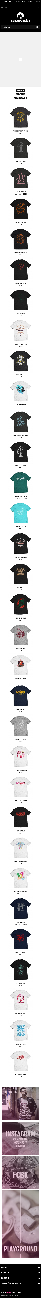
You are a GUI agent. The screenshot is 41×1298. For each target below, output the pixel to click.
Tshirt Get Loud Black (20, 618)
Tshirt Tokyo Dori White (20, 861)
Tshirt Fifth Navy (20, 922)
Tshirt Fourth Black (20, 466)
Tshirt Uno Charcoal (20, 161)
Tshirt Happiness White (20, 344)
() (38, 1)
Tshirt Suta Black (20, 831)
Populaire (20, 90)
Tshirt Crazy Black (20, 983)
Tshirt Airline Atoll (20, 527)
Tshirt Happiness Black (20, 557)
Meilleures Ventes (20, 98)
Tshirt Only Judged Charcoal (20, 435)
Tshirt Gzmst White (20, 1074)
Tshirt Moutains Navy (20, 953)
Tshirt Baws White (20, 1044)
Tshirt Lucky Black (20, 374)
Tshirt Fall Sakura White (20, 1013)
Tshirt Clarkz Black (20, 283)
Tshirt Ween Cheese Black (20, 222)
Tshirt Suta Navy (20, 709)
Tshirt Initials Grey (20, 739)
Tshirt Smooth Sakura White (20, 770)
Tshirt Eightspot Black (20, 253)
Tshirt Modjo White (20, 679)
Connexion (30, 1)
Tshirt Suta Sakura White (20, 800)
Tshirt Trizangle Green (20, 496)
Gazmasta (8, 1292)
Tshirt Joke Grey (20, 648)
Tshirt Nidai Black (20, 587)
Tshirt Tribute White (20, 405)
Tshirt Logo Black (20, 313)
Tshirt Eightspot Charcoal (20, 131)
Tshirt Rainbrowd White (20, 892)
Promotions (20, 94)
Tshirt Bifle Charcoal (20, 192)
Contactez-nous (4, 4)
